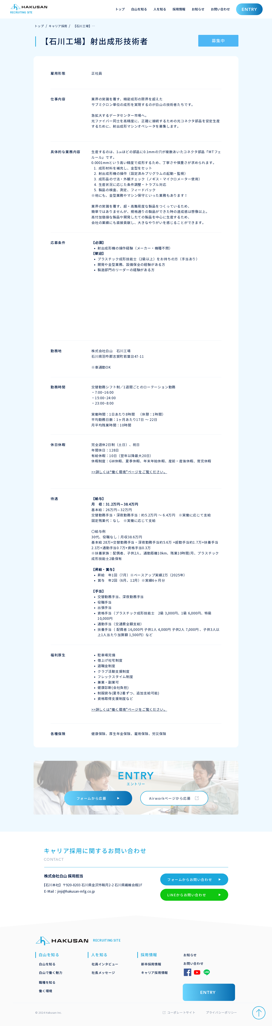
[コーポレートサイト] (185, 1012)
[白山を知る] (56, 964)
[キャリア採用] (58, 26)
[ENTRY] (249, 9)
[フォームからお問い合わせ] (194, 879)
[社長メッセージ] (108, 972)
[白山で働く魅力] (56, 972)
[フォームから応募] (98, 798)
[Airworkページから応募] (174, 798)
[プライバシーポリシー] (232, 1012)
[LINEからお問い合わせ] (194, 895)
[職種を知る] (56, 982)
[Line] (206, 972)
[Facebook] (187, 972)
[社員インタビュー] (108, 964)
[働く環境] (56, 990)
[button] (139, 9)
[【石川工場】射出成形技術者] (84, 26)
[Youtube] (197, 972)
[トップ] (39, 26)
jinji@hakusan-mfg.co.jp (76, 891)
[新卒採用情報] (158, 964)
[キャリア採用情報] (158, 972)
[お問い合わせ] (200, 963)
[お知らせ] (200, 954)
